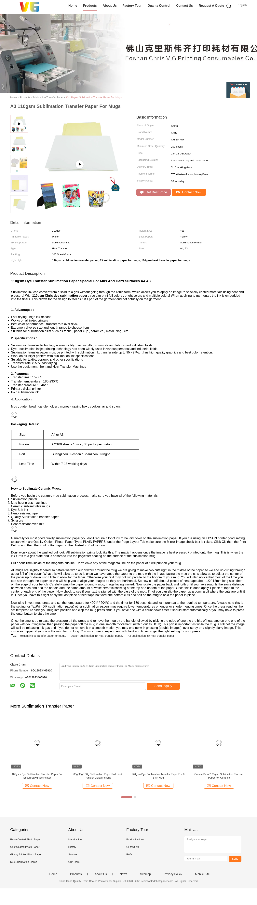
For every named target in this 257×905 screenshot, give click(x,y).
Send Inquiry (163, 686)
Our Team (73, 861)
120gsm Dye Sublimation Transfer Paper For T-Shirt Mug (158, 776)
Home (72, 5)
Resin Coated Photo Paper (25, 839)
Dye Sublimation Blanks (23, 861)
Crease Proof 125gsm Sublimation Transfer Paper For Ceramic (218, 776)
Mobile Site (202, 874)
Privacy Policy (173, 874)
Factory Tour (132, 5)
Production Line (135, 839)
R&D (129, 854)
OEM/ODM (132, 846)
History (72, 846)
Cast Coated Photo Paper (24, 846)
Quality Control (158, 5)
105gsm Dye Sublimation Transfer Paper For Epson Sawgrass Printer (37, 776)
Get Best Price (153, 192)
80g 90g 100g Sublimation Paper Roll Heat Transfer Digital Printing (98, 776)
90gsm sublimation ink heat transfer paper (96, 635)
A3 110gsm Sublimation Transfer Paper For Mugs (93, 97)
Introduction (75, 839)
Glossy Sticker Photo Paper (26, 854)
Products (90, 5)
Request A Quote (211, 5)
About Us (110, 5)
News (123, 874)
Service (72, 854)
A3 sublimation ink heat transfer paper (151, 635)
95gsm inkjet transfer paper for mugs (42, 635)
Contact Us (184, 5)
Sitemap (145, 874)
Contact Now (188, 192)
